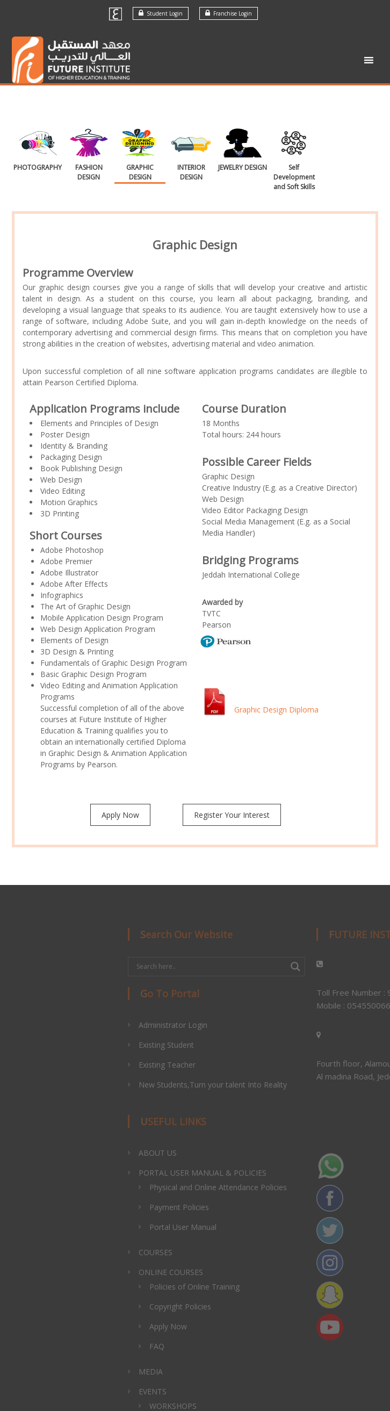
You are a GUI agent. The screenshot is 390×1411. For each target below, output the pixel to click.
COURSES (179, 1252)
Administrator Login (196, 1025)
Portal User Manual (206, 1227)
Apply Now (120, 815)
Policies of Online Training (217, 1287)
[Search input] (233, 967)
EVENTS (176, 1391)
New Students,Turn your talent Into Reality (236, 1084)
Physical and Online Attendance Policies (241, 1187)
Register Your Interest (232, 815)
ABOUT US (181, 1153)
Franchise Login (228, 13)
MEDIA (174, 1371)
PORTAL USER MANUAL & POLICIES (226, 1173)
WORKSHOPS (196, 1406)
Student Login (161, 13)
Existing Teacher (190, 1065)
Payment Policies (202, 1207)
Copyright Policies (203, 1306)
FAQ (179, 1346)
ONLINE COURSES (194, 1272)
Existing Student (189, 1045)
